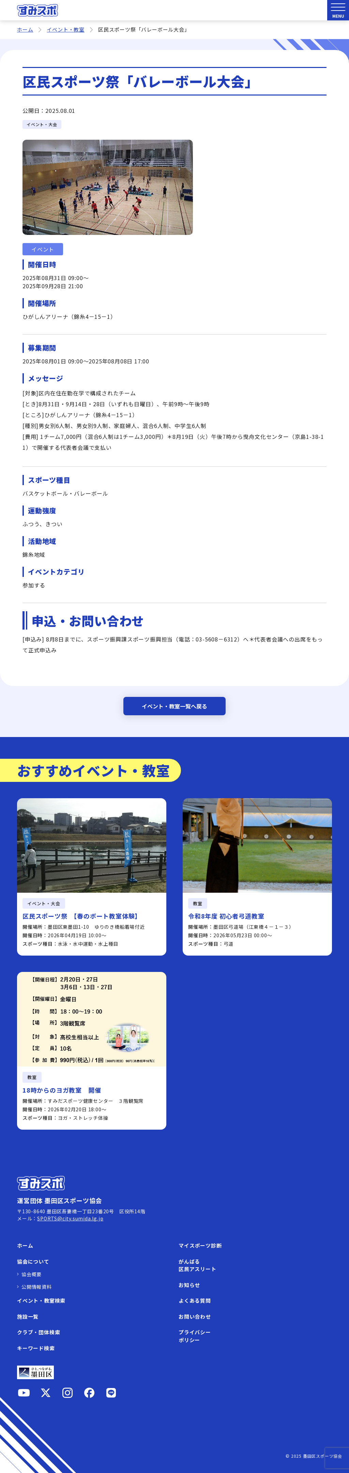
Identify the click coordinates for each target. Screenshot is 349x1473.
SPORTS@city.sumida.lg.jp (70, 1218)
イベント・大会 (42, 124)
